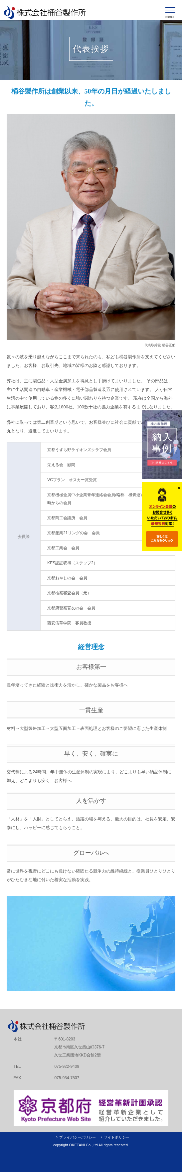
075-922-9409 (66, 1066)
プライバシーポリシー (77, 1137)
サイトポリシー (116, 1137)
